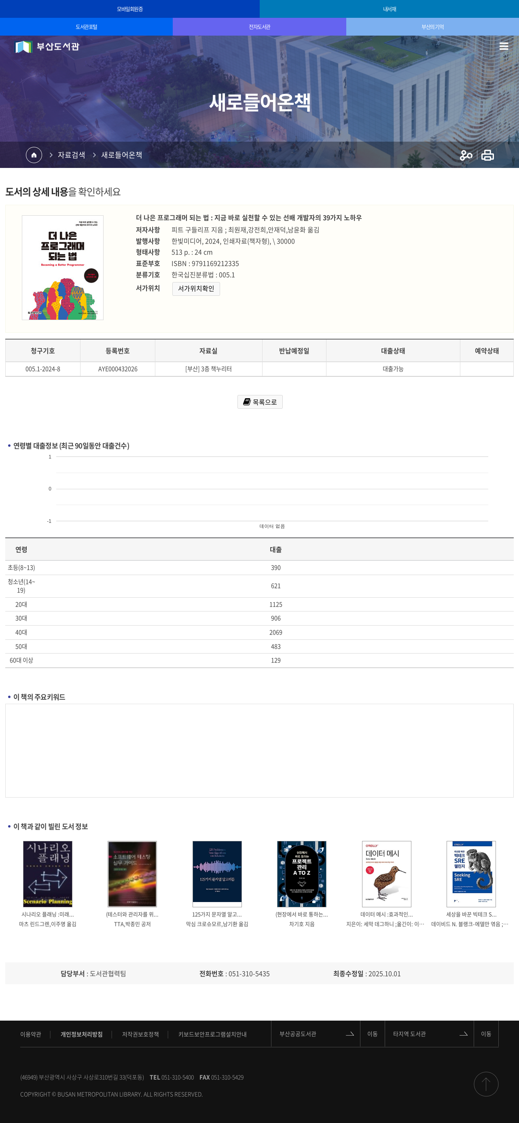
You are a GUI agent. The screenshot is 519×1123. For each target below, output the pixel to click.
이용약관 (30, 1034)
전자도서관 (259, 26)
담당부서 (73, 973)
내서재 (389, 9)
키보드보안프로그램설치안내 (212, 1034)
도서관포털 (86, 26)
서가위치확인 (196, 288)
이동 (372, 1034)
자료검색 (71, 154)
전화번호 (211, 973)
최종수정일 (348, 973)
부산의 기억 (432, 26)
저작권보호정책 (140, 1034)
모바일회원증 (129, 9)
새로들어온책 (121, 154)
